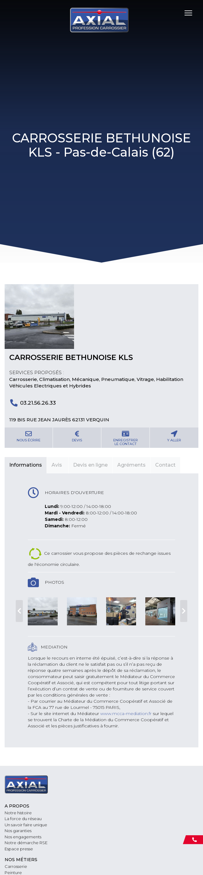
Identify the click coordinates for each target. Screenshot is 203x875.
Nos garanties (18, 830)
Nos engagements (23, 836)
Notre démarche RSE (26, 842)
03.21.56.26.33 (38, 403)
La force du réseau (23, 818)
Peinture (13, 872)
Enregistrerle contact (125, 438)
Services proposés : (36, 372)
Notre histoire (18, 812)
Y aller (174, 436)
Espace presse (19, 848)
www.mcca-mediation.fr (125, 713)
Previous (19, 611)
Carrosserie (16, 866)
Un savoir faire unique (26, 824)
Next (184, 611)
